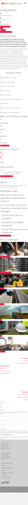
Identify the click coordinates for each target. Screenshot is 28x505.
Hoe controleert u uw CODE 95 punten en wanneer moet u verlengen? (14, 208)
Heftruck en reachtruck (22, 397)
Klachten (3, 475)
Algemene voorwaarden (7, 472)
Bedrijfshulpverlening (23, 394)
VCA (1, 407)
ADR (1, 404)
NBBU (2, 465)
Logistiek (26, 399)
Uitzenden (2, 368)
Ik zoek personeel (4, 366)
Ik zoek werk (25, 358)
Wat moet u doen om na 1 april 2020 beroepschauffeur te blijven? (13, 198)
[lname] (14, 420)
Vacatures (25, 360)
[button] (5, 235)
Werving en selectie (5, 371)
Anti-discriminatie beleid (7, 468)
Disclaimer (4, 470)
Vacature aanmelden (5, 373)
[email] (14, 425)
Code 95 (2, 402)
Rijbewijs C (2, 410)
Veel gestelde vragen (23, 363)
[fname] (14, 416)
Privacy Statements (6, 477)
